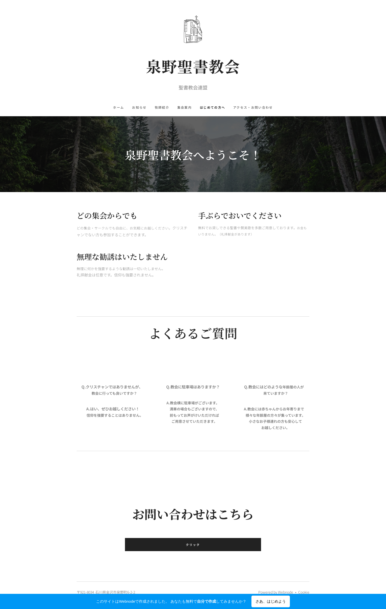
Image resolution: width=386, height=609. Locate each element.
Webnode (285, 592)
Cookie (303, 592)
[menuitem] (118, 107)
